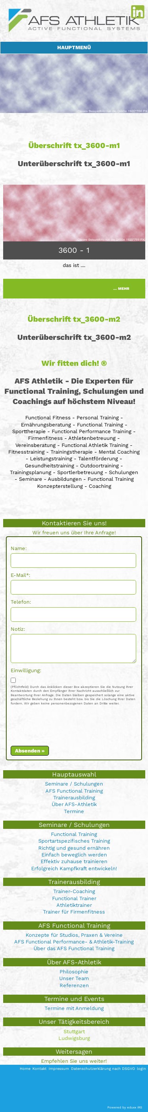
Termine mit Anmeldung (74, 1008)
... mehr (121, 288)
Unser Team (74, 978)
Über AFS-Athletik (74, 804)
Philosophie (74, 972)
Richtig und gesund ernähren (74, 848)
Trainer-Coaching (74, 891)
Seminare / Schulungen (74, 784)
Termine (74, 811)
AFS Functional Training (74, 791)
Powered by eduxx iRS (124, 1107)
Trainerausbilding (74, 798)
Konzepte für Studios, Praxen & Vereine (74, 935)
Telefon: (21, 602)
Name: (19, 548)
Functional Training (74, 834)
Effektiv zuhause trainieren (74, 861)
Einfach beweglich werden (74, 855)
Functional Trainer (74, 898)
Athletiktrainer (74, 905)
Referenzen (74, 985)
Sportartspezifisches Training (74, 841)
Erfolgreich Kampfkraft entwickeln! (74, 868)
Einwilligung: (26, 670)
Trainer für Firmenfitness (74, 912)
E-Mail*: (20, 575)
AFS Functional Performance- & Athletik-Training (74, 942)
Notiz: (18, 629)
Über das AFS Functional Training (74, 948)
